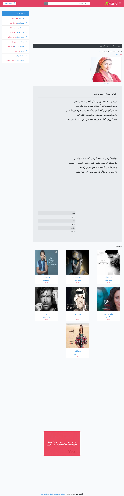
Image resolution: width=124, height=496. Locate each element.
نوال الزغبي (15, 18)
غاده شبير (100, 51)
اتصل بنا (50, 494)
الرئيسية (118, 46)
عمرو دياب (18, 51)
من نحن (56, 494)
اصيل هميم (13, 32)
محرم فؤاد (15, 42)
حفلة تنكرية (22, 56)
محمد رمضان (12, 37)
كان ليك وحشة (21, 27)
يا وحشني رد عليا (20, 46)
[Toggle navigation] (119, 3)
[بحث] (46, 3)
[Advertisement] (77, 26)
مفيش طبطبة (21, 37)
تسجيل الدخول (9, 3)
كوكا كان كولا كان (20, 60)
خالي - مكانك (21, 32)
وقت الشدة (22, 23)
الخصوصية (44, 494)
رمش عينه (22, 42)
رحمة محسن (13, 56)
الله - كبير (22, 18)
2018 (119, 55)
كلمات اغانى (110, 46)
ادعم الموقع (62, 494)
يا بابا (24, 51)
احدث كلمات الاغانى (21, 13)
